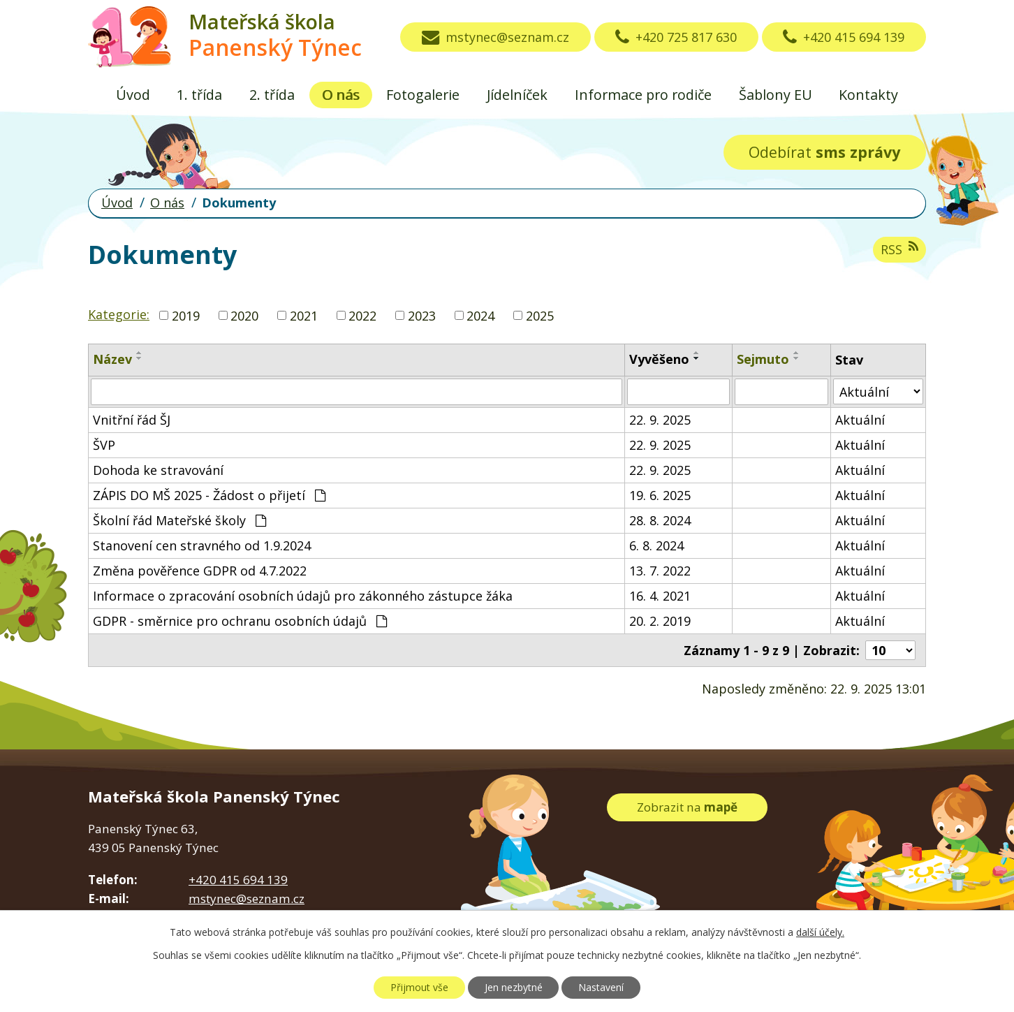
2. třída (272, 94)
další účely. (820, 932)
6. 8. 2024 (656, 545)
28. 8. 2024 (660, 520)
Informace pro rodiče (643, 94)
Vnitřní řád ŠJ (131, 419)
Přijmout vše (419, 987)
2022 (362, 315)
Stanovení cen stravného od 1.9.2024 (202, 545)
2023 (422, 315)
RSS (899, 249)
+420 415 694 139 (843, 37)
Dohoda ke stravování (158, 470)
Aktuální (860, 419)
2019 (186, 315)
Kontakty (868, 94)
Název (112, 359)
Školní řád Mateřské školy (179, 520)
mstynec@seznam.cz (495, 37)
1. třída (199, 94)
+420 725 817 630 (676, 37)
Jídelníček (517, 94)
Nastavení (601, 987)
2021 (304, 315)
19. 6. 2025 (660, 495)
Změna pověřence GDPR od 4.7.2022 (200, 570)
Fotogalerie (423, 94)
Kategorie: (118, 314)
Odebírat (824, 152)
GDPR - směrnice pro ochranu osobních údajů (240, 621)
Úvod (133, 94)
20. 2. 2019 (660, 621)
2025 (540, 315)
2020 (244, 315)
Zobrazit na (687, 807)
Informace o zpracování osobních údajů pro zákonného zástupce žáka (303, 595)
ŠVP (104, 445)
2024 (480, 315)
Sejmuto (763, 359)
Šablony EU (775, 94)
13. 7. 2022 (660, 570)
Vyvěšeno (659, 359)
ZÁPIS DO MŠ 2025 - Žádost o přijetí (209, 495)
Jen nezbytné (514, 987)
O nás (341, 94)
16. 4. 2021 (660, 595)
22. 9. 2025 (660, 419)
